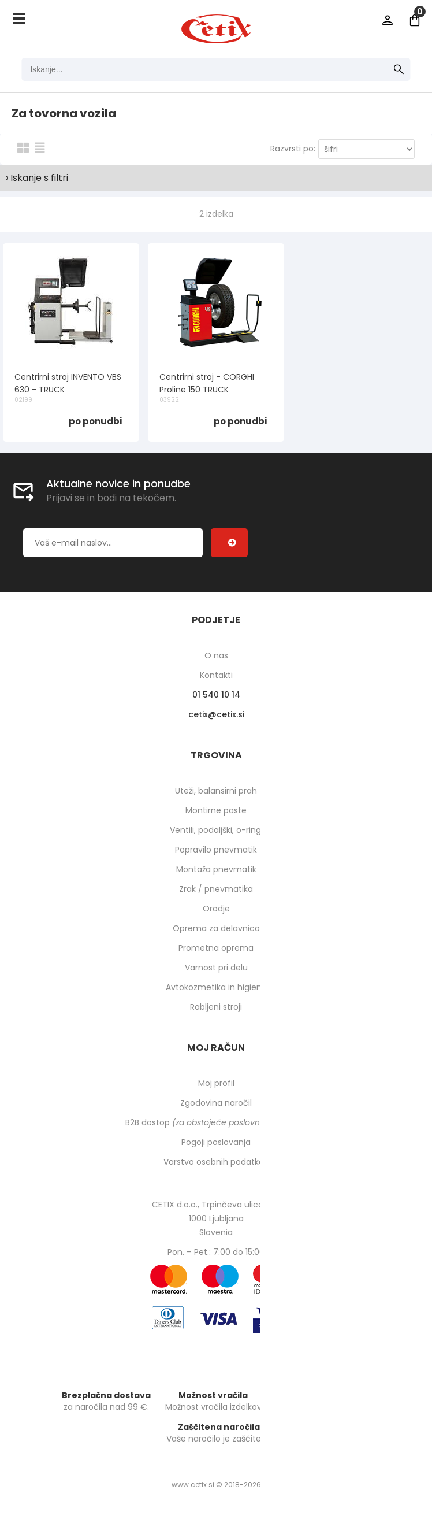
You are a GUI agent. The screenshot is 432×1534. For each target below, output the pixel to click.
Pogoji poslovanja (216, 1142)
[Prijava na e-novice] (229, 542)
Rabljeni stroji (216, 1007)
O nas (216, 655)
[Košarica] (414, 20)
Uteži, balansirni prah (216, 790)
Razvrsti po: (292, 148)
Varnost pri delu (216, 967)
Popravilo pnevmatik (216, 849)
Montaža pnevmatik (216, 869)
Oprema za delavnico (216, 928)
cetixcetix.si (216, 714)
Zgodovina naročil (216, 1103)
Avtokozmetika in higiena (216, 987)
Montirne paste (216, 810)
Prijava (387, 20)
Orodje (216, 908)
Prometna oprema (216, 948)
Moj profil (216, 1083)
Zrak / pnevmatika (216, 889)
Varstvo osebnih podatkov (216, 1162)
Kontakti (216, 675)
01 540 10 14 (216, 695)
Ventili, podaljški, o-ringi (216, 830)
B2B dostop (216, 1122)
